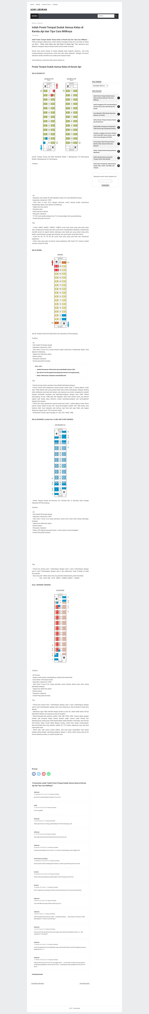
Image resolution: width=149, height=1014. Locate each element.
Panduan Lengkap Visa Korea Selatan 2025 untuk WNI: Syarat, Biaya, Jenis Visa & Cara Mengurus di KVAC (105, 135)
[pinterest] (44, 774)
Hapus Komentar (54, 794)
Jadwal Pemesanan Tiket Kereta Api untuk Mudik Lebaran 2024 (56, 369)
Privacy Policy (46, 4)
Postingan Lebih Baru (38, 983)
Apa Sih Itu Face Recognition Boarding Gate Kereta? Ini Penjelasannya (58, 372)
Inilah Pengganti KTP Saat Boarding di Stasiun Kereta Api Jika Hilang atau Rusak (105, 106)
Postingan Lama (84, 983)
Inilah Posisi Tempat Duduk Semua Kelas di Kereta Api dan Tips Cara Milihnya (104, 98)
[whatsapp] (49, 774)
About (32, 4)
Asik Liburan (38, 9)
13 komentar (35, 35)
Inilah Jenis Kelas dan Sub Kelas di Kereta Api (56, 44)
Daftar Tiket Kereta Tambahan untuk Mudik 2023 (51, 375)
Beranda (34, 16)
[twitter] (39, 774)
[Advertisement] (60, 179)
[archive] (100, 85)
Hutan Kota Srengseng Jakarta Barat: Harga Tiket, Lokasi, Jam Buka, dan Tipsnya (105, 165)
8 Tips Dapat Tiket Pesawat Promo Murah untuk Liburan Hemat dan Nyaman (104, 144)
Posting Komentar (37, 974)
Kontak (38, 4)
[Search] (106, 16)
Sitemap (55, 4)
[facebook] (34, 774)
